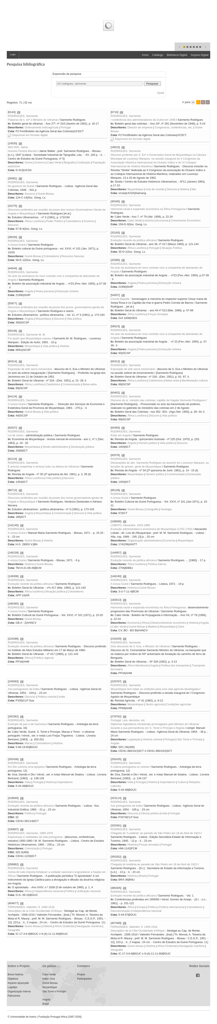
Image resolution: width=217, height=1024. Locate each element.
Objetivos (13, 978)
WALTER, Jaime (18, 147)
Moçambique (135, 189)
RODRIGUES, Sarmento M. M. (27, 334)
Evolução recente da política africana (133, 240)
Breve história (15, 974)
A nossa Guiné (17, 244)
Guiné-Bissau (46, 193)
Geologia (166, 509)
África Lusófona (34, 221)
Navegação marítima (89, 926)
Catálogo (157, 55)
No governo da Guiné (21, 186)
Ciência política (149, 813)
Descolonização (120, 910)
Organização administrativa (144, 540)
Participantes (84, 978)
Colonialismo (73, 221)
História (184, 189)
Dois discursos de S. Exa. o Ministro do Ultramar (140, 646)
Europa (141, 907)
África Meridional (137, 665)
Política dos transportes (175, 665)
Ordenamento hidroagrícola (41, 127)
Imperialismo (167, 782)
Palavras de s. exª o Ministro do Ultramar (33, 119)
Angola (131, 283)
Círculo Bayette (120, 298)
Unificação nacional (89, 891)
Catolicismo (156, 380)
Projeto (81, 974)
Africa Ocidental (64, 926)
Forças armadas (149, 844)
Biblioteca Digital (177, 55)
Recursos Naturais (72, 256)
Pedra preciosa (147, 283)
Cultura (182, 782)
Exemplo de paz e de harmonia (27, 724)
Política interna (157, 564)
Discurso (172, 189)
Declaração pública (82, 446)
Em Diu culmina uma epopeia (26, 766)
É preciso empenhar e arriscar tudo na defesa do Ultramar (43, 466)
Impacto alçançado (18, 983)
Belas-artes (172, 380)
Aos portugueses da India (126, 805)
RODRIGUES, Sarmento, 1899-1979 (30, 833)
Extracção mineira (170, 283)
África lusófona (136, 314)
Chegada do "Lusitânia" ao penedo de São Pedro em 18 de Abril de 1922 (155, 833)
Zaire (181, 626)
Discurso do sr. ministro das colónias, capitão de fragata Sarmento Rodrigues (158, 400)
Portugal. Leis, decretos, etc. (128, 720)
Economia (162, 220)
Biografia (69, 162)
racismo (149, 220)
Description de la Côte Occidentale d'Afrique (35, 910)
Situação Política (171, 247)
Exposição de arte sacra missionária (133, 369)
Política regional (44, 657)
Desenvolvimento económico (168, 622)
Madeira (153, 626)
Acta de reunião (155, 189)
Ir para (186, 102)
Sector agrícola (155, 704)
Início (145, 55)
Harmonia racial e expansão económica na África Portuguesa (148, 209)
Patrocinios (14, 995)
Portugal (65, 127)
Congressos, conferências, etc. (173, 127)
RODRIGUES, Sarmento (23, 116)
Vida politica (50, 346)
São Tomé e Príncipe (190, 739)
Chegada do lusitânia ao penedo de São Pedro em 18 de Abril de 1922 (154, 864)
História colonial (152, 739)
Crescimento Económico (185, 220)
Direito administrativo (55, 446)
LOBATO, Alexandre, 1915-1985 (130, 525)
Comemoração (72, 384)
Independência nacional (48, 891)
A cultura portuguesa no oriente (130, 766)
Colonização (32, 848)
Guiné (28, 162)
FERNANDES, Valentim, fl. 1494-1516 (31, 907)
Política (29, 813)
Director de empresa (139, 127)
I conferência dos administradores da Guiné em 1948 (143, 119)
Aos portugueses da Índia (23, 689)
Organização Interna (19, 991)
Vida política (74, 318)
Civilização (83, 162)
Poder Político (54, 221)
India (62, 696)
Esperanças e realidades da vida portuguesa (35, 836)
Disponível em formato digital (28, 135)
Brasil (142, 875)
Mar (193, 189)
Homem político (147, 443)
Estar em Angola (121, 435)
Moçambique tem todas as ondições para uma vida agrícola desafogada (155, 689)
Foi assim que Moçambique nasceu (29, 338)
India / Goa (48, 978)
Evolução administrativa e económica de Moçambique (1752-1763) (151, 529)
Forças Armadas (158, 314)
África (145, 622)
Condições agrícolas (178, 704)
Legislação (133, 739)
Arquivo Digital (200, 55)
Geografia (152, 509)
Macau (29, 743)
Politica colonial (47, 696)
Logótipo (12, 987)
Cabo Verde (54, 162)
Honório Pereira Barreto (22, 151)
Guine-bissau (33, 926)
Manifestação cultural (195, 380)
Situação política (55, 591)
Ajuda (160, 92)
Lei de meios (16, 435)
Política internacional (172, 907)
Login (13, 54)
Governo (39, 162)
